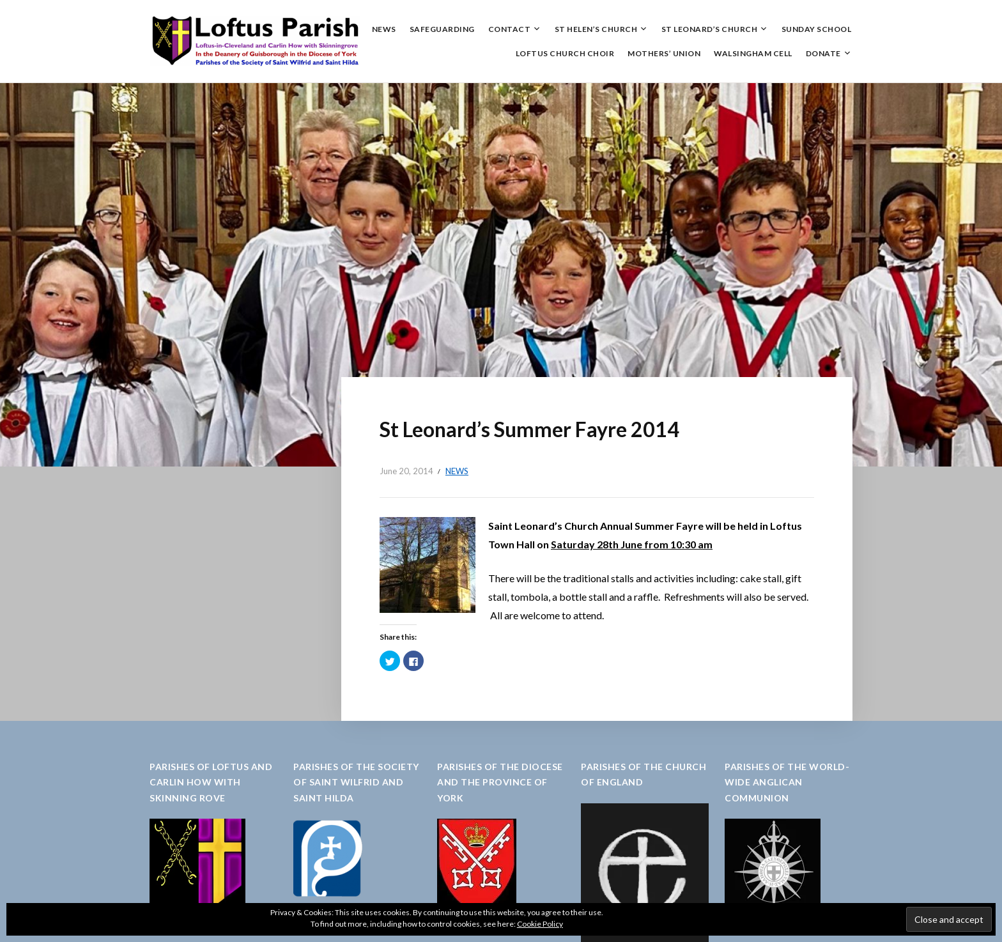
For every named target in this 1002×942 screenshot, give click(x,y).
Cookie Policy (540, 924)
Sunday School (817, 29)
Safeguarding (442, 29)
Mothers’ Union (664, 53)
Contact (509, 29)
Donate (823, 53)
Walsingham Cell (753, 53)
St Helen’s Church (596, 29)
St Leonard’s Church (709, 29)
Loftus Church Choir (565, 53)
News (384, 29)
